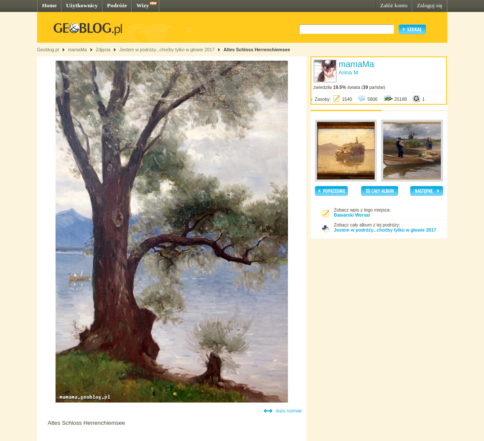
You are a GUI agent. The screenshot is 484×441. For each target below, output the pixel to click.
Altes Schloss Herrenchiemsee (256, 49)
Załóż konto (394, 5)
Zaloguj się (430, 5)
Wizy (142, 5)
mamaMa (77, 49)
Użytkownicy (82, 5)
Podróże (117, 5)
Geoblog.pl (48, 49)
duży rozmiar (289, 410)
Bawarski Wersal (352, 215)
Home (49, 5)
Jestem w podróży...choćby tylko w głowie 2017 (166, 49)
